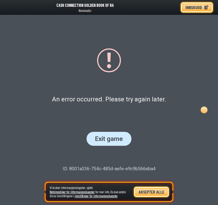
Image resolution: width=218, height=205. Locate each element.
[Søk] (161, 7)
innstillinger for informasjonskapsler (96, 196)
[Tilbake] (8, 7)
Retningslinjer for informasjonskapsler (72, 192)
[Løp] (174, 7)
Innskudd (196, 7)
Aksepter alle (151, 191)
